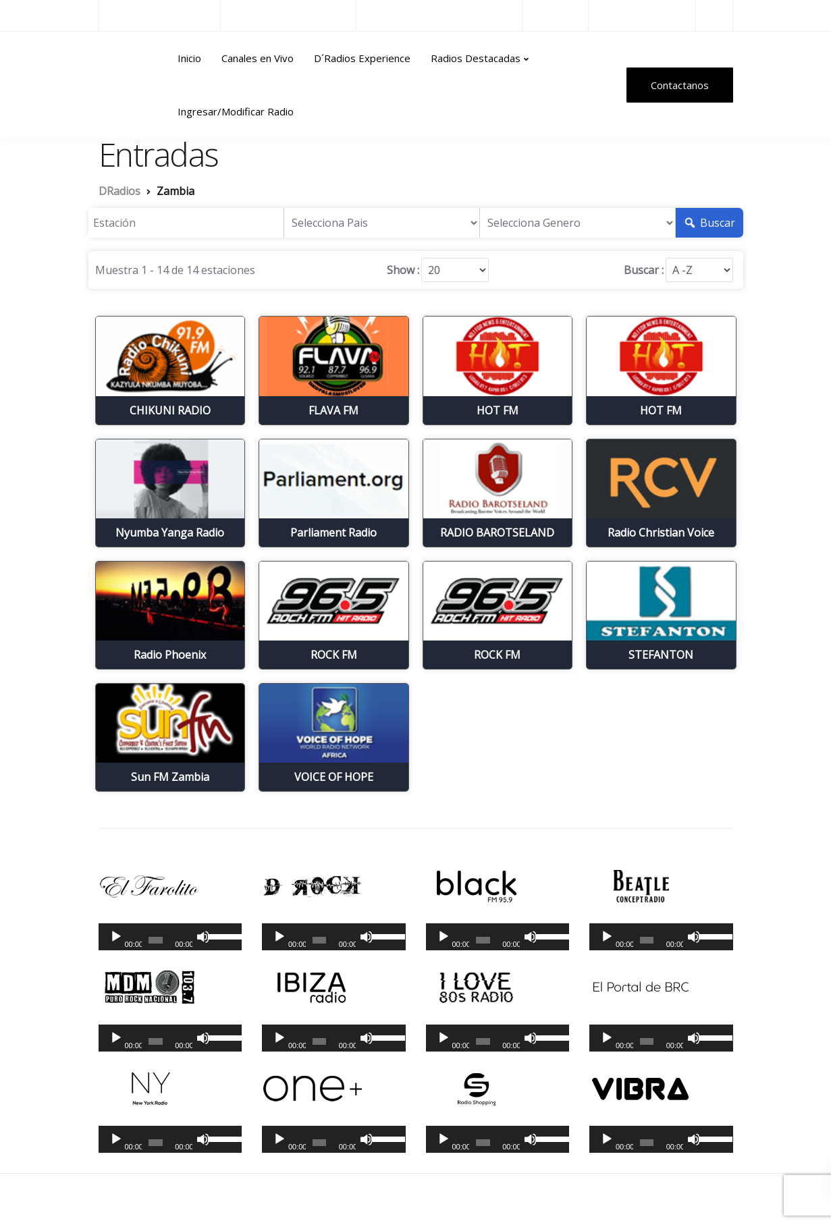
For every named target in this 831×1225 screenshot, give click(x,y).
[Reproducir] (116, 937)
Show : (403, 270)
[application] (170, 936)
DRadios (128, 85)
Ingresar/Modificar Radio (236, 111)
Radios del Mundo (641, 15)
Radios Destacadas (475, 58)
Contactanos (680, 85)
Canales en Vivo (257, 58)
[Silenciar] (203, 937)
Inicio (189, 58)
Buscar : (644, 270)
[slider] (156, 940)
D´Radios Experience (362, 58)
